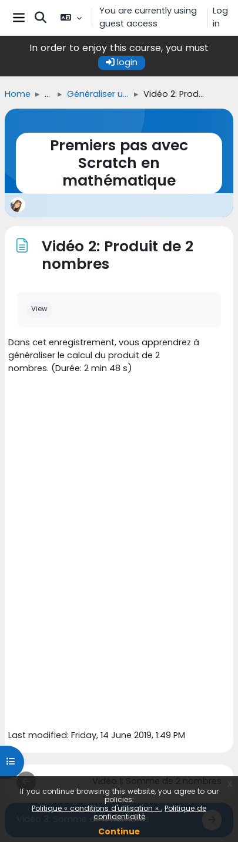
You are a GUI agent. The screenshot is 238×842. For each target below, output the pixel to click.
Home (18, 94)
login (122, 62)
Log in (220, 17)
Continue (119, 831)
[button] (40, 18)
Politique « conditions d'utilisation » (96, 808)
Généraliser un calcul (98, 94)
